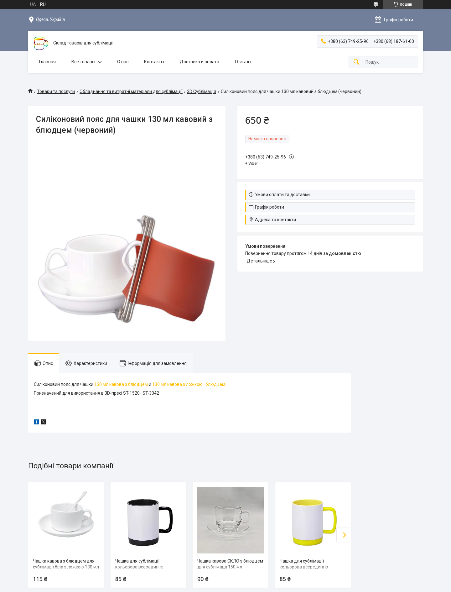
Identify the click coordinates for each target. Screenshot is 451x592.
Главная (47, 61)
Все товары (83, 61)
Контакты (154, 61)
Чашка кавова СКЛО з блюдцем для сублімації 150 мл (230, 564)
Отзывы (243, 61)
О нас (122, 61)
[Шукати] (356, 62)
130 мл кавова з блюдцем (121, 384)
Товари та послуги (56, 91)
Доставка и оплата (199, 61)
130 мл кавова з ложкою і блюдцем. (189, 384)
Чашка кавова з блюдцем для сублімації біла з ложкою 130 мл (66, 564)
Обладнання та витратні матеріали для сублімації (131, 91)
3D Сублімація (201, 91)
